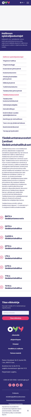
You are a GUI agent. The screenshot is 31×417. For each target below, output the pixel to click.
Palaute (15, 393)
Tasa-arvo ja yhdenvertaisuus (14, 123)
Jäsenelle (15, 335)
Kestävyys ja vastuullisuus (12, 119)
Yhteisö (15, 344)
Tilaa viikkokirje (15, 318)
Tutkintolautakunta (10, 87)
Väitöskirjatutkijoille (10, 105)
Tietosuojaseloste (16, 404)
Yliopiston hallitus (9, 61)
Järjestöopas (15, 339)
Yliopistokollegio (9, 65)
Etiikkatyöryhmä (9, 83)
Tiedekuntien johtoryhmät (12, 91)
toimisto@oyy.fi (23, 380)
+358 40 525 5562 (10, 380)
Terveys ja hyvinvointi (10, 131)
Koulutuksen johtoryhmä (12, 69)
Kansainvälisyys (9, 109)
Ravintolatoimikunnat (11, 127)
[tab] (15, 217)
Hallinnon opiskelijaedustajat (13, 57)
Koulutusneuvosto (9, 73)
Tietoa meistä (15, 353)
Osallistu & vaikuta (15, 348)
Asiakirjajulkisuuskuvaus (15, 397)
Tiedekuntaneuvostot (11, 95)
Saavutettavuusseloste (15, 400)
